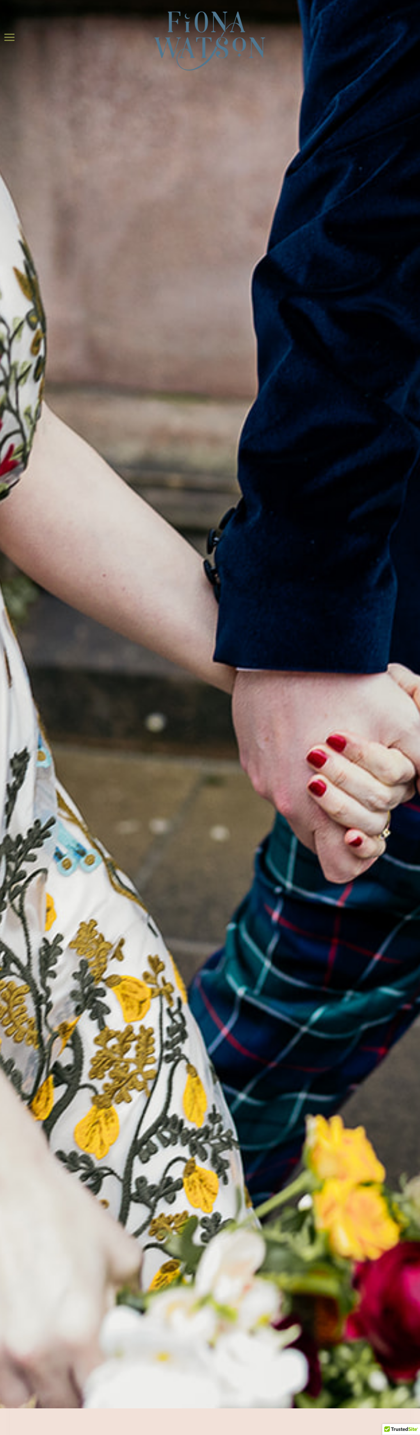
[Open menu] (9, 37)
